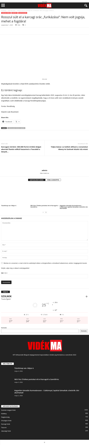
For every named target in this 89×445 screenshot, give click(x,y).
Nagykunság (22, 13)
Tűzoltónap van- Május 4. (8, 205)
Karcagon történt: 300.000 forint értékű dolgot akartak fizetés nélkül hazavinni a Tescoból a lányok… (21, 149)
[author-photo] (44, 162)
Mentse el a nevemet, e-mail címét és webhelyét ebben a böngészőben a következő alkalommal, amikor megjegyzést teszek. (45, 263)
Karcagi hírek (11, 10)
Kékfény (14, 13)
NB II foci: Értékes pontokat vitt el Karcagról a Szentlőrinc (44, 206)
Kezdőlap (3, 10)
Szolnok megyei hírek (8, 410)
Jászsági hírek (6, 431)
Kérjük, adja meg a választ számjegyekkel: (15, 268)
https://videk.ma (44, 173)
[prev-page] (43, 212)
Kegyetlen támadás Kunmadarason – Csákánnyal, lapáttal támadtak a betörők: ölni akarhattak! (74, 207)
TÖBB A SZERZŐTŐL (53, 180)
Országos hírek (6, 420)
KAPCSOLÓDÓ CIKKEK (37, 180)
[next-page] (46, 212)
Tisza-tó (3, 427)
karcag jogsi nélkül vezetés (16, 128)
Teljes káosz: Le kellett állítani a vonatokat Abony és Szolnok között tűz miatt (69, 148)
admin (44, 170)
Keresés (4, 328)
